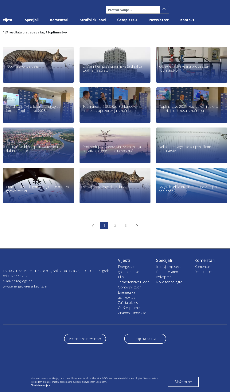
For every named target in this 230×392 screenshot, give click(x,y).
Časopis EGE (127, 19)
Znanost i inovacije (132, 312)
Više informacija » (40, 385)
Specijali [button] (32, 19)
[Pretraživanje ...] (133, 10)
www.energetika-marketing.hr (25, 286)
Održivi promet (129, 307)
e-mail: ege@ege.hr (17, 281)
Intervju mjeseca (168, 266)
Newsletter (159, 19)
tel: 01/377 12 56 (16, 276)
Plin (121, 277)
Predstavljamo (167, 271)
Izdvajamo (164, 277)
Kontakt (187, 19)
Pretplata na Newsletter (85, 339)
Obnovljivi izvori (129, 287)
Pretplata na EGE (145, 339)
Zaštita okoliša (128, 302)
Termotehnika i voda (133, 282)
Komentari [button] (59, 19)
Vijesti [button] (8, 19)
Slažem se (183, 382)
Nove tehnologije (169, 282)
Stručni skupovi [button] (93, 19)
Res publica (203, 271)
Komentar (202, 266)
